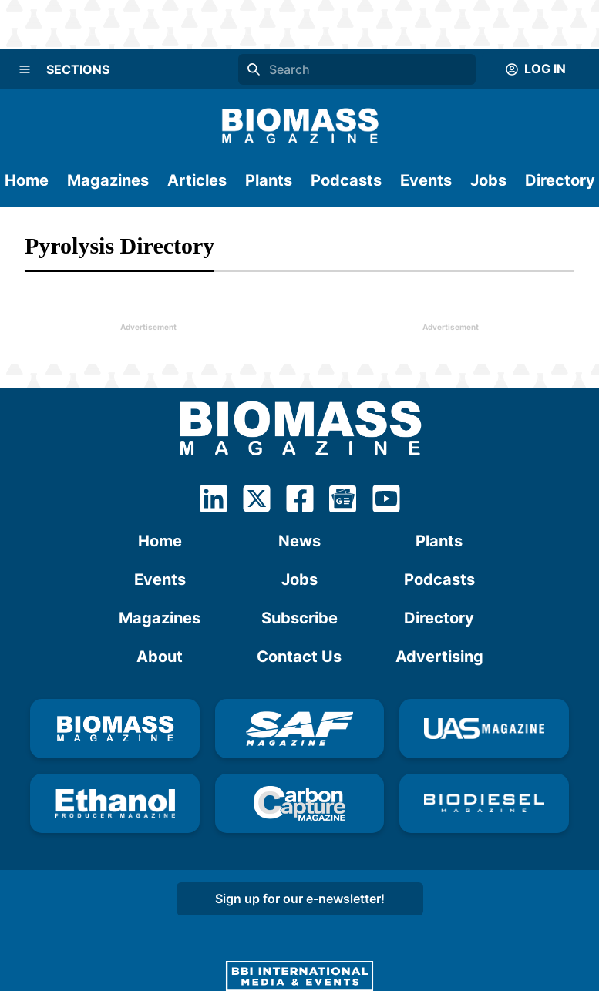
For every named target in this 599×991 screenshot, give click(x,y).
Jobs (488, 180)
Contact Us (299, 656)
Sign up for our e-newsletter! (300, 898)
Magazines (108, 180)
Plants (268, 180)
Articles (197, 180)
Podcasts (346, 180)
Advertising (439, 656)
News (299, 541)
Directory (560, 180)
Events (426, 180)
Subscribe (299, 618)
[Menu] (24, 69)
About (159, 656)
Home (27, 180)
